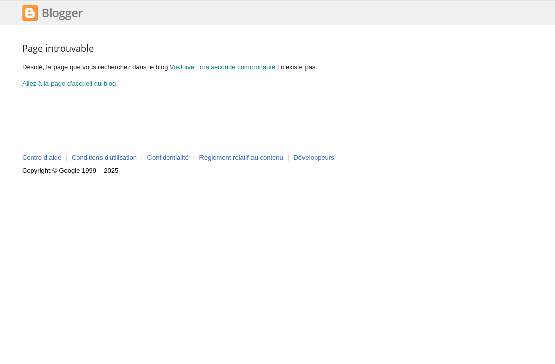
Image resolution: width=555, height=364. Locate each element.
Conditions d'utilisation (104, 157)
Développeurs (313, 157)
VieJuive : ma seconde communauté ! (224, 67)
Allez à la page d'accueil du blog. (70, 83)
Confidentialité (168, 157)
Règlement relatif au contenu (241, 157)
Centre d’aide (41, 157)
